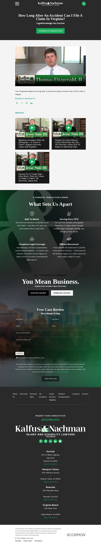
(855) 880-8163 (50, 419)
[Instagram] (46, 441)
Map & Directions (50, 464)
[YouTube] (60, 441)
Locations (75, 394)
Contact (85, 394)
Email (53, 326)
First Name (19, 319)
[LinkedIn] (55, 441)
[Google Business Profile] (50, 441)
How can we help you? (23, 340)
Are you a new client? (23, 333)
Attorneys (24, 394)
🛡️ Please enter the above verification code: (30, 358)
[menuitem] (18, 540)
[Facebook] (41, 441)
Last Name (55, 319)
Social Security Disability (52, 397)
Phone (18, 326)
